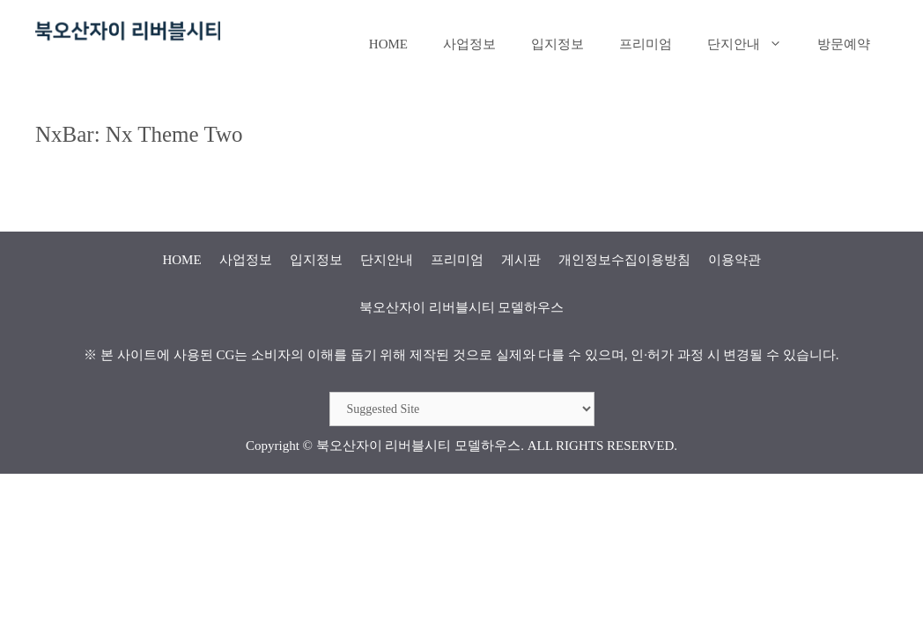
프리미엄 (645, 44)
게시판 (521, 260)
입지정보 (557, 44)
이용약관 (734, 260)
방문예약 (843, 44)
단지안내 (753, 44)
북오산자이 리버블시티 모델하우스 (418, 446)
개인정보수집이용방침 (624, 260)
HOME (388, 44)
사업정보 (469, 44)
